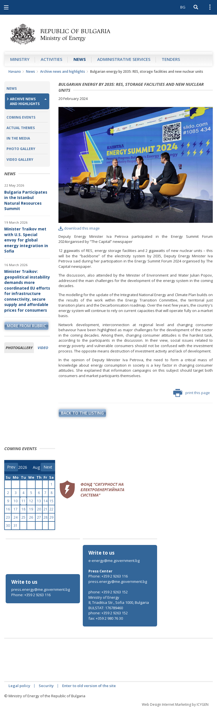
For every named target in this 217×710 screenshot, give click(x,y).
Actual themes (20, 127)
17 (16, 509)
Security (46, 685)
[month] (37, 467)
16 (8, 509)
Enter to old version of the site (89, 685)
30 (8, 525)
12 (31, 501)
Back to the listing (82, 413)
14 (45, 501)
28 (45, 517)
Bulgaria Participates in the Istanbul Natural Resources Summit (25, 200)
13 (39, 501)
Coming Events (20, 117)
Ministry (19, 59)
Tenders (171, 59)
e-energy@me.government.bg (114, 560)
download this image (79, 228)
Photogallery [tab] (19, 347)
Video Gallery (19, 159)
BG (182, 7)
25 (23, 517)
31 (16, 525)
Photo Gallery (20, 148)
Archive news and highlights (62, 71)
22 (51, 509)
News (79, 59)
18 (23, 509)
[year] (22, 467)
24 (16, 517)
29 (51, 517)
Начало (14, 71)
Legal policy (19, 685)
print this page (191, 392)
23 (8, 517)
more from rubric (26, 325)
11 (23, 501)
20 (39, 509)
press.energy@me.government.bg (40, 589)
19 (31, 509)
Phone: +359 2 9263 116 (31, 594)
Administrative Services (123, 59)
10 (16, 501)
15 (51, 501)
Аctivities (51, 59)
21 (45, 509)
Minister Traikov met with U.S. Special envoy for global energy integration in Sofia (26, 240)
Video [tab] (43, 347)
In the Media (18, 138)
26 (31, 517)
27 (39, 517)
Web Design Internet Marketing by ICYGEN (175, 704)
